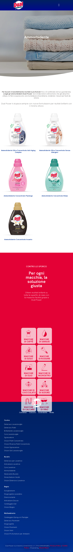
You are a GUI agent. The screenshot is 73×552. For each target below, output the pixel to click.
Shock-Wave (44, 548)
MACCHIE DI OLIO (28, 418)
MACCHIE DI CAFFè (28, 384)
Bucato (7, 457)
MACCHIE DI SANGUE (44, 384)
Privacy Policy (55, 546)
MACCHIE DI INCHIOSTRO (44, 418)
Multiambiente (9, 513)
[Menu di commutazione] (36, 5)
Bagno (6, 487)
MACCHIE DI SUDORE (44, 435)
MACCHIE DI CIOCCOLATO (29, 435)
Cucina (7, 420)
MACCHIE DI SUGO (28, 401)
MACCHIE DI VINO (44, 452)
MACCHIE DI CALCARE (28, 452)
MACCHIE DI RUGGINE (44, 401)
